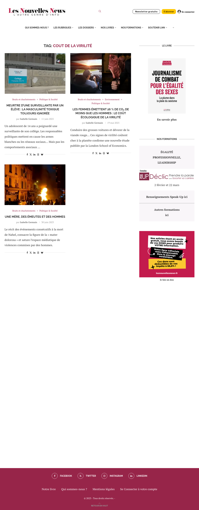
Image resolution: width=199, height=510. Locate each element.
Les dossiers (86, 27)
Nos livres (107, 27)
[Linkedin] (137, 476)
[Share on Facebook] (27, 154)
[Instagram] (112, 476)
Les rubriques (62, 27)
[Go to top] (99, 505)
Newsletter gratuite (146, 11)
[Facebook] (62, 476)
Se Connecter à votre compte (138, 489)
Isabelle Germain (28, 118)
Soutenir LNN (156, 27)
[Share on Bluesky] (42, 154)
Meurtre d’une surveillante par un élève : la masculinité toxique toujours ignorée (34, 109)
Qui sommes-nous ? (37, 27)
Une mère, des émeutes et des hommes (35, 216)
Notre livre (49, 489)
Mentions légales (104, 489)
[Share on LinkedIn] (34, 154)
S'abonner (169, 11)
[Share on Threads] (38, 154)
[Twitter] (87, 476)
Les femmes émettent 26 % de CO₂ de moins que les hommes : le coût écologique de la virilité (101, 113)
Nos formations (131, 27)
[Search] (99, 12)
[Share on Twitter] (31, 154)
